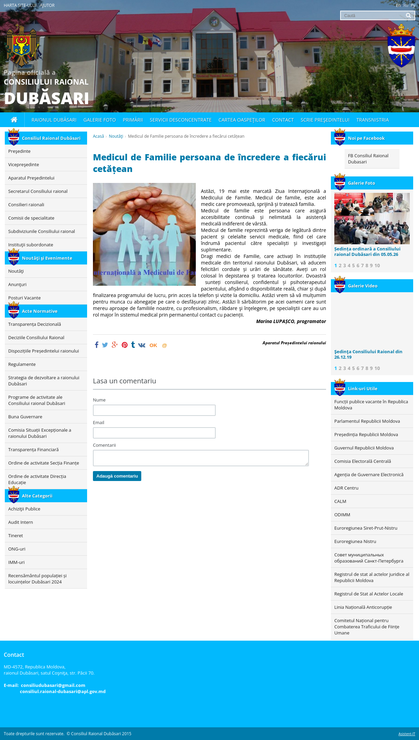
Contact (283, 119)
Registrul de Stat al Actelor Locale (368, 594)
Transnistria (372, 119)
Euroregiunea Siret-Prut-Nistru (365, 528)
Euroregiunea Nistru (355, 541)
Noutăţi (116, 136)
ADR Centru (346, 488)
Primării (133, 119)
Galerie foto (99, 119)
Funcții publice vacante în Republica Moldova (371, 404)
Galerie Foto (354, 182)
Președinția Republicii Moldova (366, 434)
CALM (340, 501)
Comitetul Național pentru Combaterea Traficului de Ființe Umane (366, 626)
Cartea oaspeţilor (241, 119)
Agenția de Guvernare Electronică (369, 474)
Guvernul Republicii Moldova (364, 448)
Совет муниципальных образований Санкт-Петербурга (368, 558)
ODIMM (342, 514)
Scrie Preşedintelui (325, 119)
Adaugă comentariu (117, 476)
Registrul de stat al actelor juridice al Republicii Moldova (371, 577)
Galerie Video (356, 285)
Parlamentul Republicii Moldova (367, 421)
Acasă (98, 136)
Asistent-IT (406, 733)
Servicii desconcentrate (181, 119)
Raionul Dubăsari (54, 119)
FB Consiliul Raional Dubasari (368, 158)
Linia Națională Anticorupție (363, 607)
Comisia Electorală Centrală (362, 461)
